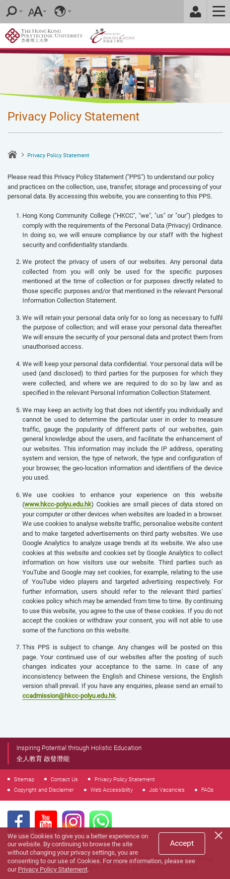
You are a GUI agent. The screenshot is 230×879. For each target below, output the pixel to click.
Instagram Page (73, 822)
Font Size (35, 11)
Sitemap (24, 779)
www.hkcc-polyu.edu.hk (57, 504)
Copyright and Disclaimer (44, 789)
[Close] (220, 833)
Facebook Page (18, 822)
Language (60, 11)
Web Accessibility (111, 789)
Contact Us (64, 779)
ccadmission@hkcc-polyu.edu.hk (69, 695)
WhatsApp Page (100, 822)
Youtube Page (46, 822)
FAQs (207, 789)
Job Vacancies (167, 789)
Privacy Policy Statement (124, 779)
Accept (182, 843)
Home (12, 154)
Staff (195, 11)
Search (11, 11)
